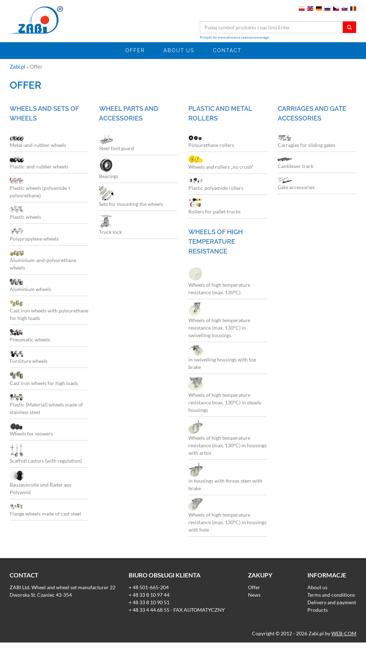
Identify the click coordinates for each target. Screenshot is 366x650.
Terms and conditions (331, 595)
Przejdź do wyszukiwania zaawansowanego (234, 37)
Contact (227, 50)
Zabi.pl (18, 66)
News (254, 595)
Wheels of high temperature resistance (215, 241)
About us (178, 50)
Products (317, 610)
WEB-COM (343, 633)
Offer (135, 50)
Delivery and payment (331, 602)
